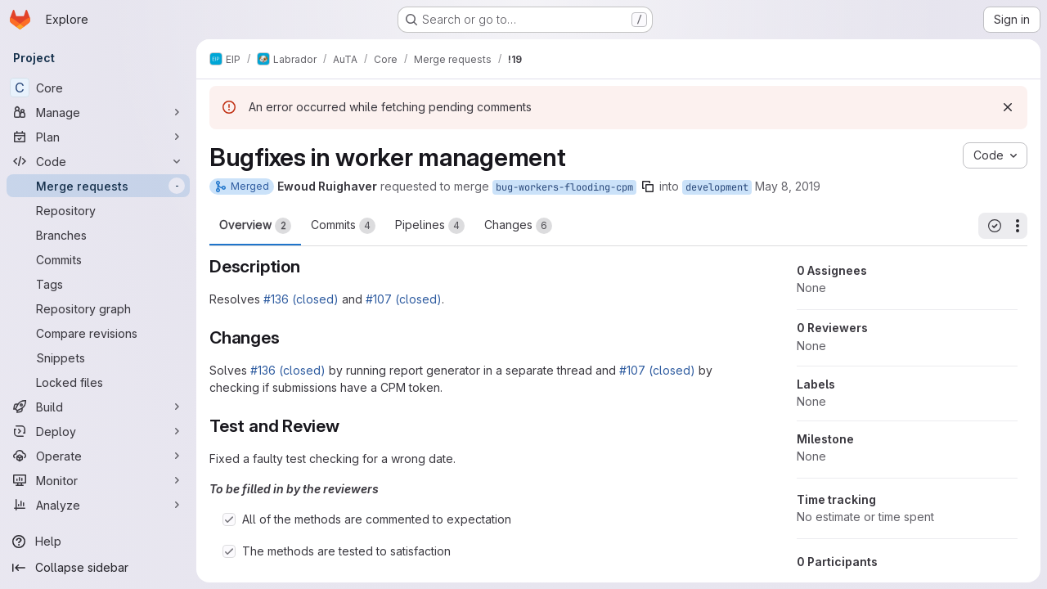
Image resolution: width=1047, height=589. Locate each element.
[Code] (98, 161)
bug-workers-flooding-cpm (564, 187)
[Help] (98, 541)
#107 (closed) (404, 299)
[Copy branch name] (648, 186)
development (716, 187)
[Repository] (98, 210)
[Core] (98, 87)
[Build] (98, 406)
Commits (343, 226)
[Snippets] (98, 357)
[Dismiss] (1008, 107)
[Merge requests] (98, 185)
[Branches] (98, 234)
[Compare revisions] (98, 332)
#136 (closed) (301, 299)
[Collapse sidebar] (98, 567)
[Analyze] (98, 504)
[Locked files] (98, 382)
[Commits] (98, 259)
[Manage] (98, 112)
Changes (518, 226)
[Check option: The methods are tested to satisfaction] (229, 551)
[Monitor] (98, 480)
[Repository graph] (98, 308)
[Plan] (98, 136)
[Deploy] (98, 431)
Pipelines (430, 226)
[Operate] (98, 455)
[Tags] (98, 283)
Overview (255, 226)
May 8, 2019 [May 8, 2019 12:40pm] (787, 186)
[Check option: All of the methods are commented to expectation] (229, 519)
